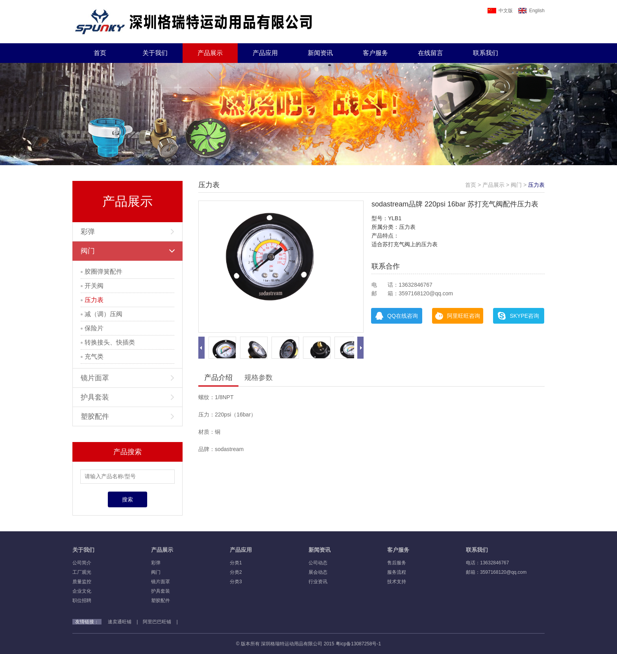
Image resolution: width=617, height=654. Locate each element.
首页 (100, 53)
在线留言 (430, 53)
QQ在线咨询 (396, 316)
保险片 (92, 328)
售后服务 (396, 563)
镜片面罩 (127, 378)
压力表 (92, 300)
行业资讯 (317, 581)
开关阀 (92, 285)
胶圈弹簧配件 (101, 271)
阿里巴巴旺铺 (157, 622)
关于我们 (155, 53)
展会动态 (317, 572)
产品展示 (210, 53)
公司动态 (317, 563)
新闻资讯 (320, 53)
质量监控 (81, 581)
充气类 (92, 356)
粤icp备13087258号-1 (358, 644)
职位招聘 (81, 600)
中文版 (500, 10)
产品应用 (265, 53)
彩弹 (127, 232)
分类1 (236, 563)
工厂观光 (81, 572)
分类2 (236, 572)
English (531, 10)
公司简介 (81, 563)
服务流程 (396, 572)
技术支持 (396, 581)
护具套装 (127, 397)
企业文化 (81, 591)
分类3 (236, 581)
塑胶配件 (127, 416)
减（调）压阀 (101, 314)
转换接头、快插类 (108, 342)
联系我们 (485, 53)
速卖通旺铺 (119, 622)
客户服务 (375, 53)
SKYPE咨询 (518, 316)
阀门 (128, 251)
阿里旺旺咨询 (457, 316)
